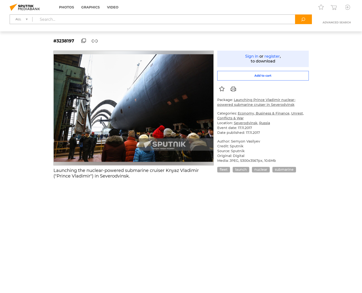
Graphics (90, 7)
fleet (224, 169)
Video (112, 7)
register (272, 56)
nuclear (260, 169)
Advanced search (337, 22)
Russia (264, 123)
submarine (284, 169)
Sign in (251, 56)
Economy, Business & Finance (264, 113)
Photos (66, 7)
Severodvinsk (245, 123)
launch (241, 169)
